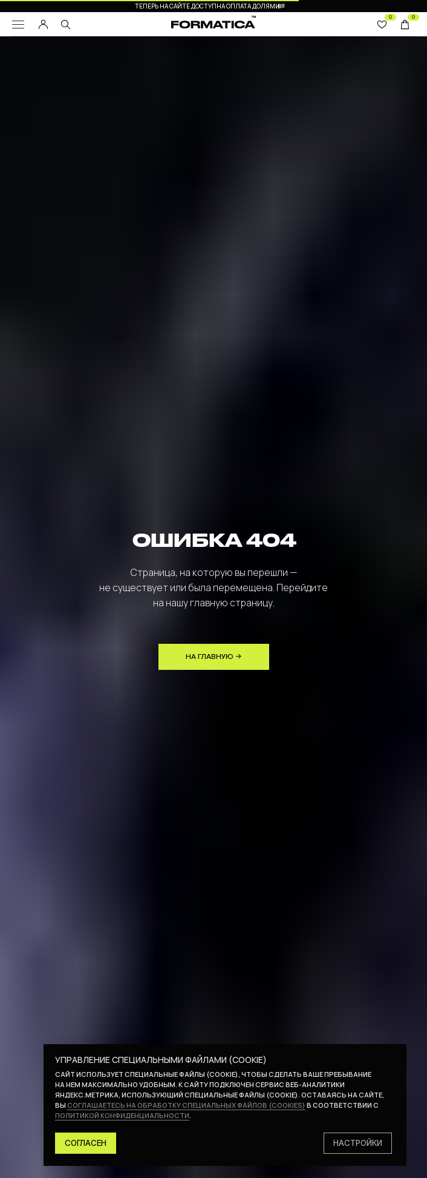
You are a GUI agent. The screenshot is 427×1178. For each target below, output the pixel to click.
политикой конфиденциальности (122, 1115)
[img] (66, 24)
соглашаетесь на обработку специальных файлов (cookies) (186, 1105)
